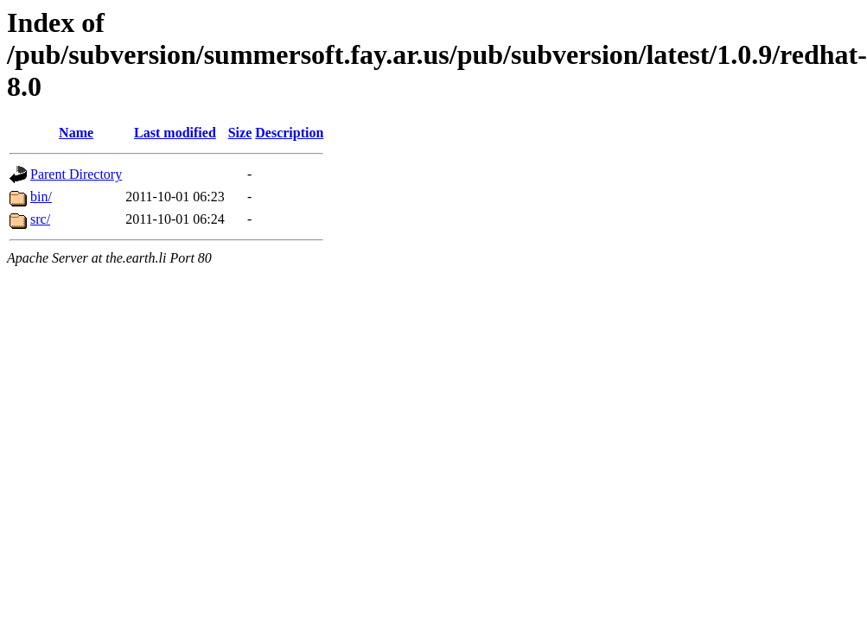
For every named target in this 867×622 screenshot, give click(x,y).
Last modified (175, 132)
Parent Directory (76, 174)
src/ (40, 219)
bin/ (41, 196)
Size (240, 132)
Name (76, 132)
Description (289, 132)
